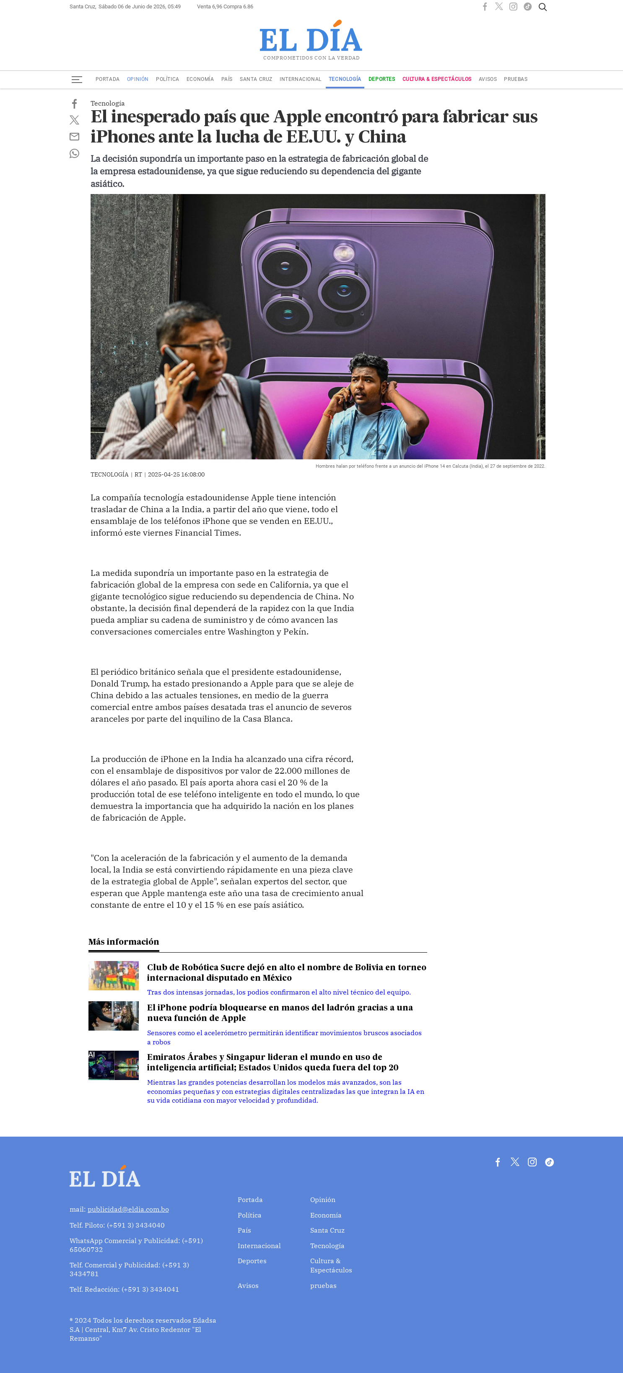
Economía (200, 79)
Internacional (301, 79)
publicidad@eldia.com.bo (128, 1208)
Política (167, 79)
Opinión (138, 79)
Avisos (488, 79)
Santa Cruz (256, 79)
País (227, 79)
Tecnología (345, 79)
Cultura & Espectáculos (437, 79)
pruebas (515, 79)
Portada (108, 79)
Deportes (382, 79)
